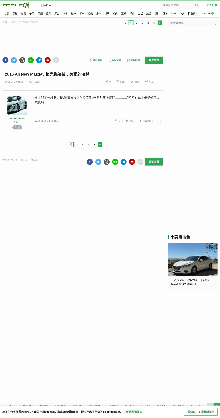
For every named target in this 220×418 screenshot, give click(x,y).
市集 (182, 13)
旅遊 (148, 13)
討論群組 (46, 5)
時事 (173, 13)
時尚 (115, 13)
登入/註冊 (212, 5)
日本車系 (23, 21)
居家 (98, 13)
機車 (73, 13)
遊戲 (90, 13)
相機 (23, 13)
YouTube (207, 13)
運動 (123, 13)
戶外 (132, 13)
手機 (15, 13)
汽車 (65, 13)
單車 (81, 13)
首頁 (6, 13)
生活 (140, 13)
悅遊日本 (193, 13)
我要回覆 (154, 60)
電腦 (40, 13)
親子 (107, 13)
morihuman (17, 118)
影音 (56, 13)
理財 (157, 13)
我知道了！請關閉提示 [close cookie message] (201, 411)
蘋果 (48, 13)
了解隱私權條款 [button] (133, 411)
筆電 (31, 13)
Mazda (34, 21)
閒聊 (165, 13)
